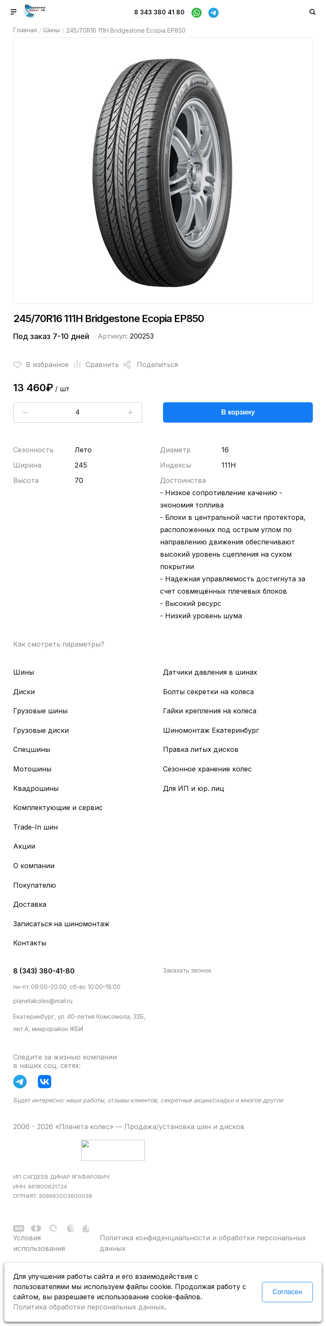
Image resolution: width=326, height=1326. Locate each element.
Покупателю (34, 885)
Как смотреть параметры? (58, 644)
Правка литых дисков (201, 749)
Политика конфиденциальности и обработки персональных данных (203, 1243)
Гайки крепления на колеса (209, 710)
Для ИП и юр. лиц (193, 788)
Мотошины (32, 769)
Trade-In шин (35, 827)
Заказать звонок (187, 970)
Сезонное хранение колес (207, 769)
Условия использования (39, 1243)
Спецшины (31, 749)
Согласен (287, 1291)
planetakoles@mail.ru (43, 1000)
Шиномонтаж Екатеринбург (211, 730)
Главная (25, 30)
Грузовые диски (41, 730)
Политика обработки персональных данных (88, 1307)
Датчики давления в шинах (210, 672)
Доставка (29, 904)
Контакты (29, 943)
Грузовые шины (40, 710)
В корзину (238, 412)
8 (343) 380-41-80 (44, 971)
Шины (51, 30)
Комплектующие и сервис (58, 807)
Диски (24, 691)
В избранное (41, 364)
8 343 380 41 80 (159, 12)
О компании (33, 865)
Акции (24, 846)
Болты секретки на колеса (208, 691)
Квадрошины (36, 788)
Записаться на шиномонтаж (61, 924)
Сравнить (94, 364)
